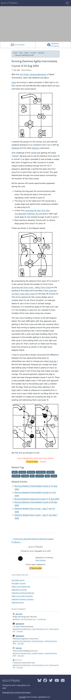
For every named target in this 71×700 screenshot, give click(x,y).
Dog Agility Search (18, 580)
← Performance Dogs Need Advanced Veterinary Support (33, 539)
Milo (46, 77)
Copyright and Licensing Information (16, 692)
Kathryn (19, 648)
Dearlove (35, 148)
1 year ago (19, 631)
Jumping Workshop (37, 74)
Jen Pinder (24, 74)
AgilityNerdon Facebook (53, 44)
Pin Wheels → (17, 542)
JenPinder (16, 476)
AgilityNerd (9, 3)
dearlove (41, 53)
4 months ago (41, 619)
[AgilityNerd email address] (63, 681)
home (15, 53)
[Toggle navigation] (67, 3)
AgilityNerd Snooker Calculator (23, 599)
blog (20, 53)
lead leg (52, 361)
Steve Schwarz (40, 560)
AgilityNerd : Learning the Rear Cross (24, 619)
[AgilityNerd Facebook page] (45, 681)
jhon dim (19, 614)
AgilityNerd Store (18, 602)
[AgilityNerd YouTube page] (57, 681)
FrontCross (41, 472)
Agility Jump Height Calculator (22, 596)
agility (26, 53)
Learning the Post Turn (35, 210)
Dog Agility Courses (19, 583)
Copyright (22, 697)
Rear (47, 476)
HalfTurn (50, 472)
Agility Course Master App (21, 586)
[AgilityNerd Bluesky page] (39, 681)
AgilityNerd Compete (19, 590)
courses (33, 53)
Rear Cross (29, 294)
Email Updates (18, 44)
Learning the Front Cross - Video (26, 287)
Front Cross (45, 287)
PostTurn (39, 476)
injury (14, 82)
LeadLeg (25, 476)
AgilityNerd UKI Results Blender (23, 593)
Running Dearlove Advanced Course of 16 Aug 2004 (37, 499)
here (57, 85)
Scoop (54, 476)
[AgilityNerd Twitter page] (51, 681)
